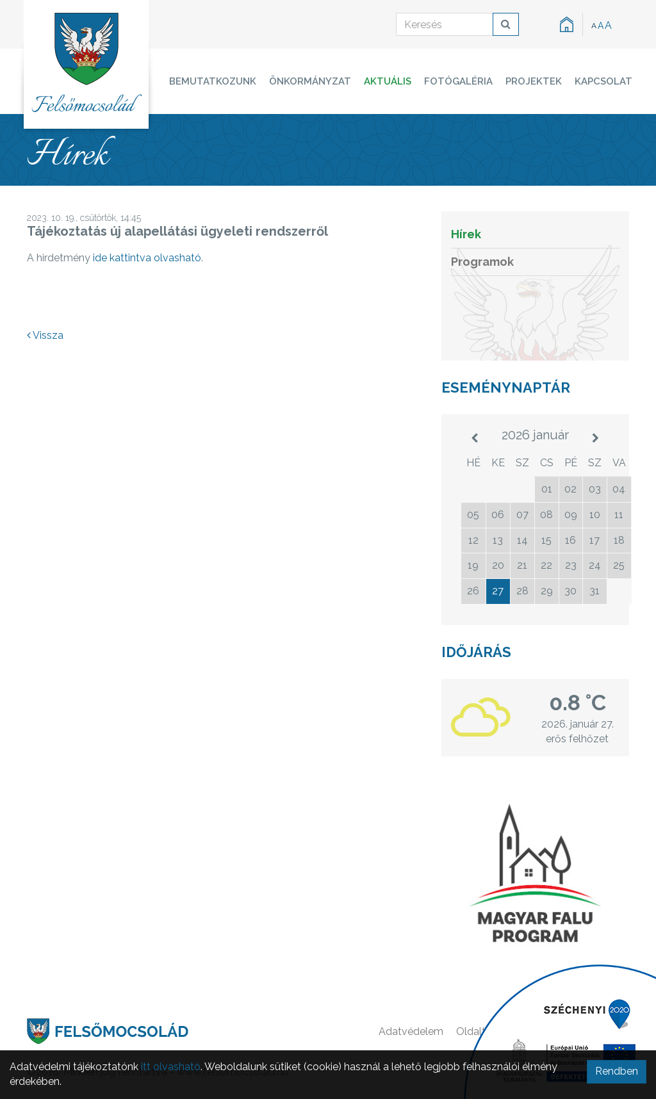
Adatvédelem (411, 1031)
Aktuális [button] (387, 81)
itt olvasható (171, 1067)
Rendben (616, 1071)
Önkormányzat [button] (310, 81)
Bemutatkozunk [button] (212, 81)
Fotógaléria (458, 81)
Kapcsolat (603, 81)
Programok (482, 261)
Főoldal (543, 1031)
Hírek (466, 234)
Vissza (45, 335)
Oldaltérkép (484, 1031)
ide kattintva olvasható (147, 258)
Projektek (533, 81)
